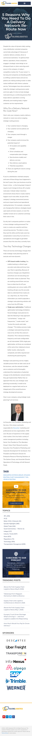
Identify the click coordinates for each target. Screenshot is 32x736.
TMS (26, 477)
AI (4, 518)
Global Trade (8, 526)
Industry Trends (9, 534)
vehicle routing (9, 479)
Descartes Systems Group (13, 475)
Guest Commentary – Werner (13, 529)
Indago (6, 531)
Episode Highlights (10, 524)
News (5, 536)
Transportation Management (13, 544)
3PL (5, 516)
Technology (7, 542)
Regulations (7, 539)
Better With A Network (11, 521)
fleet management (17, 477)
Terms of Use (5, 733)
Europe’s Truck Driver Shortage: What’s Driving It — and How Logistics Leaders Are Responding (16, 617)
